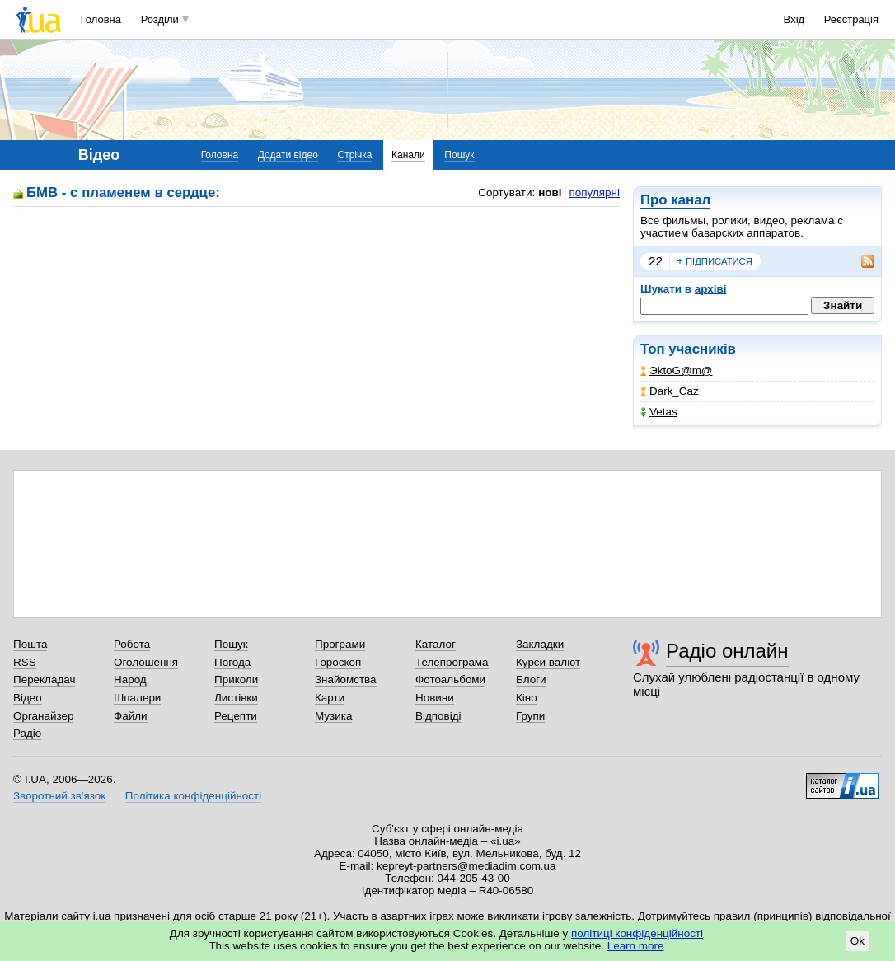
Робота (132, 644)
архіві (711, 289)
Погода (232, 662)
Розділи (160, 19)
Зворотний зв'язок (59, 796)
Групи (530, 716)
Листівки (236, 697)
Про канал (675, 200)
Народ (130, 679)
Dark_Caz (669, 391)
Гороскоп (338, 662)
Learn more (635, 946)
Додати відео (288, 155)
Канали (408, 155)
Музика (333, 716)
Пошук (459, 155)
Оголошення (146, 662)
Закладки (540, 644)
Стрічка (354, 155)
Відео (27, 697)
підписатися (714, 261)
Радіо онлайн (727, 651)
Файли (131, 716)
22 (656, 261)
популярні (594, 192)
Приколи (236, 679)
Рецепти (235, 716)
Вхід (794, 19)
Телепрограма (452, 662)
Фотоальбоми (450, 679)
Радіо (27, 733)
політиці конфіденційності (637, 933)
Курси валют (548, 662)
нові (549, 192)
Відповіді (438, 716)
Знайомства (346, 679)
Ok (857, 941)
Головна (101, 19)
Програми (340, 644)
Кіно (526, 697)
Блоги (531, 679)
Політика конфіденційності (193, 796)
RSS (24, 662)
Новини (434, 697)
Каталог (435, 644)
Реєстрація (851, 19)
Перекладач (44, 679)
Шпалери (137, 697)
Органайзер (43, 716)
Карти (329, 697)
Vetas (658, 411)
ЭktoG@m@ (676, 370)
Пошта (30, 644)
